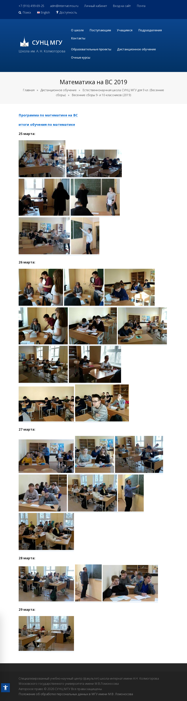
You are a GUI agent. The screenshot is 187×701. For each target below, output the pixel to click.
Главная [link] (28, 90)
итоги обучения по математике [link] (47, 124)
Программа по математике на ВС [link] (48, 115)
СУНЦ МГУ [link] (47, 42)
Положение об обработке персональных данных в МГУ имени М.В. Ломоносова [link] (76, 694)
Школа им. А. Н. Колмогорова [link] (42, 51)
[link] (5, 687)
